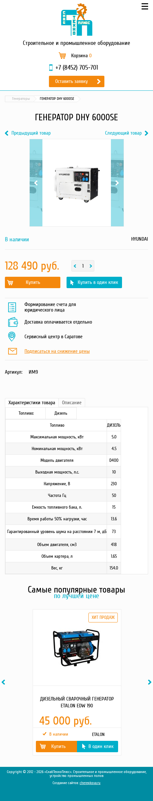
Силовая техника (45, 98)
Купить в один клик (98, 282)
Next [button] (150, 682)
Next (117, 182)
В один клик (101, 746)
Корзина (81, 55)
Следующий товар (123, 133)
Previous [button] (4, 682)
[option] (76, 682)
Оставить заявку (71, 81)
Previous (36, 182)
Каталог (17, 98)
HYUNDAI (139, 239)
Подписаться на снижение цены (57, 351)
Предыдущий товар (31, 133)
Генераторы (77, 98)
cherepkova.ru (90, 783)
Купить (33, 282)
